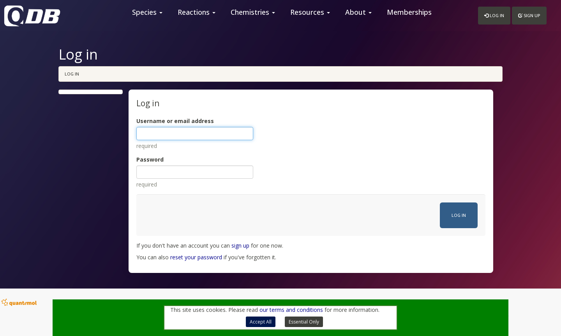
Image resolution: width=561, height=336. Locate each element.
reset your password (196, 257)
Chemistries (253, 12)
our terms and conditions (291, 309)
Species (147, 12)
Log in (494, 15)
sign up (240, 245)
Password (150, 159)
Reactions (196, 12)
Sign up (529, 15)
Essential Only (304, 321)
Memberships (409, 12)
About (358, 12)
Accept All (261, 321)
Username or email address (175, 121)
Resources (310, 12)
